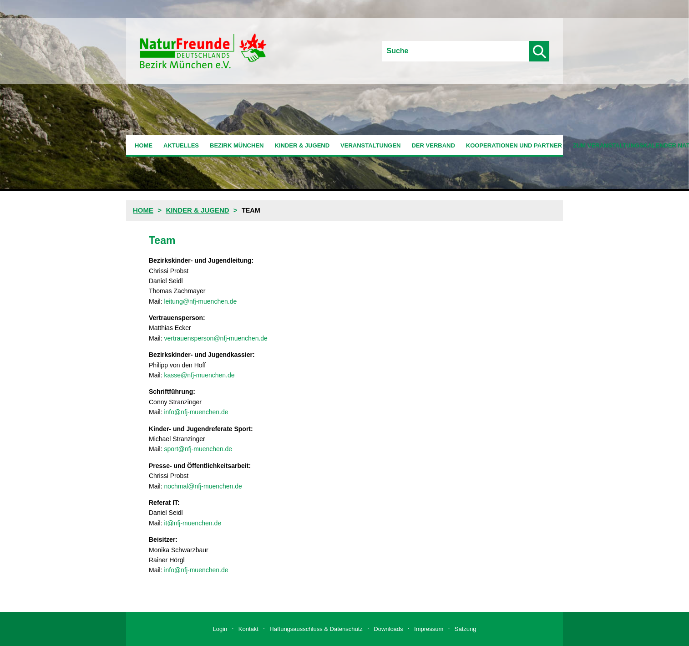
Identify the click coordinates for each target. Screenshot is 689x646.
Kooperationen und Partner (514, 145)
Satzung (465, 629)
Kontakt (248, 629)
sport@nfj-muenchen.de (198, 449)
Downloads (388, 629)
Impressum (428, 629)
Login (220, 629)
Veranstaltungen (370, 145)
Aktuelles (181, 145)
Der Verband (433, 145)
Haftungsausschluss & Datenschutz (316, 629)
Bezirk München (236, 145)
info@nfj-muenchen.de (196, 412)
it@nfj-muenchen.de (192, 523)
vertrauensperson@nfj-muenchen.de (215, 338)
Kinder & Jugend (301, 145)
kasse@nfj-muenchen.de (199, 375)
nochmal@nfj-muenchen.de (203, 486)
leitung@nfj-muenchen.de (200, 301)
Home (143, 145)
